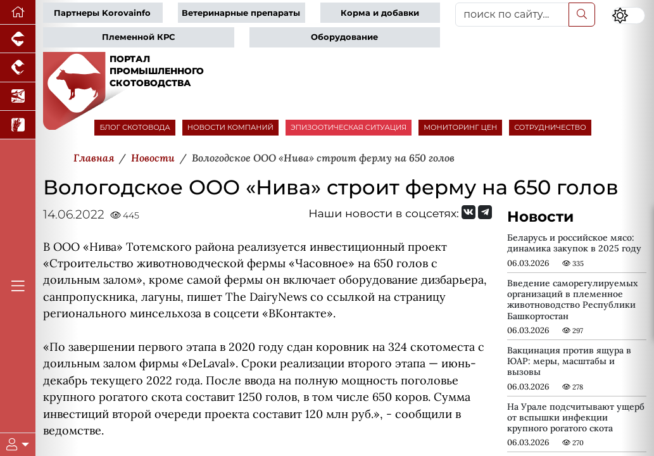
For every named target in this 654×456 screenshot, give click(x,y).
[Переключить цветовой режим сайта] (629, 15)
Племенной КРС (138, 37)
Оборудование (344, 37)
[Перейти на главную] (17, 12)
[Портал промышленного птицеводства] (17, 67)
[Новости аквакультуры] (17, 96)
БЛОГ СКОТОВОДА (134, 127)
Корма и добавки (380, 13)
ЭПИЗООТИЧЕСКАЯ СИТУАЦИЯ (348, 127)
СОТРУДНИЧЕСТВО (550, 127)
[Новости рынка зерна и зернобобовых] (17, 125)
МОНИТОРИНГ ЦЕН (460, 127)
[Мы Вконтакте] (468, 212)
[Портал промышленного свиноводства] (17, 39)
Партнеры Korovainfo (102, 13)
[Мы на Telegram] (485, 212)
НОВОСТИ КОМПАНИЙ (230, 127)
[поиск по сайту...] (512, 15)
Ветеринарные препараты (241, 13)
